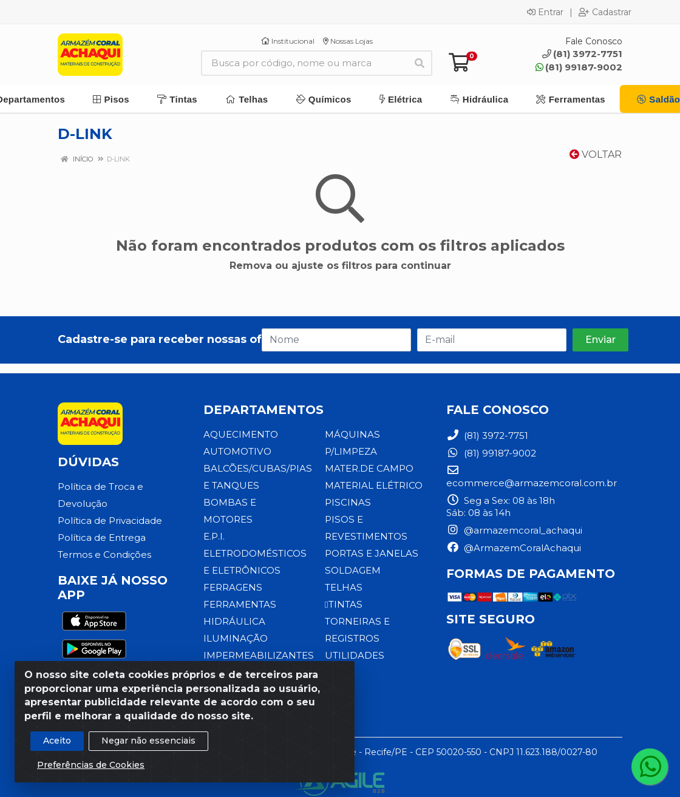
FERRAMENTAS (239, 587)
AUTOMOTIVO (237, 451)
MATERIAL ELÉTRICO (374, 485)
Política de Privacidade (110, 520)
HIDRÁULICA (234, 604)
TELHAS (343, 587)
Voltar (596, 154)
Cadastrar (605, 12)
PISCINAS (347, 502)
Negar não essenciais (148, 740)
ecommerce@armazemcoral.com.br (531, 477)
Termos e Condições (104, 554)
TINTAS (343, 604)
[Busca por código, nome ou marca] (304, 63)
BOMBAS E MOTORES (255, 502)
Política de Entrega (102, 537)
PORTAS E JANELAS (371, 553)
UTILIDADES (354, 655)
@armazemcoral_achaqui (514, 530)
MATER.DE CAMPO (369, 468)
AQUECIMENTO (240, 434)
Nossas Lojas (348, 41)
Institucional (287, 41)
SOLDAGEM (352, 570)
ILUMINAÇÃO (235, 621)
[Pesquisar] (419, 63)
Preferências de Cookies (90, 764)
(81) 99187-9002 (579, 67)
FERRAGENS (232, 570)
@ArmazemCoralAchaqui (513, 548)
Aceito (57, 740)
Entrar (545, 12)
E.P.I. (214, 519)
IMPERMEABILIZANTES (258, 638)
